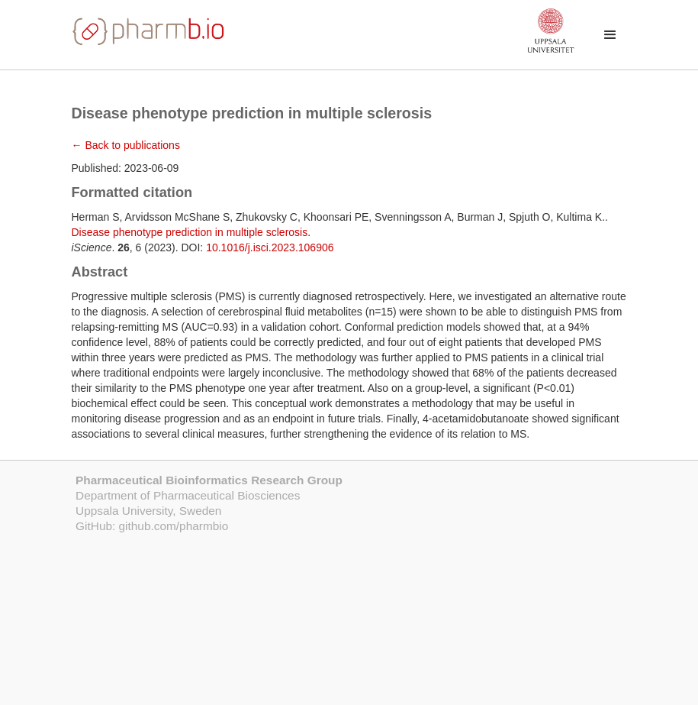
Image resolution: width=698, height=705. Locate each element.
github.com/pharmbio (174, 525)
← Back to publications (126, 145)
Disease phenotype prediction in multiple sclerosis (190, 232)
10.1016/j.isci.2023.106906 (269, 247)
